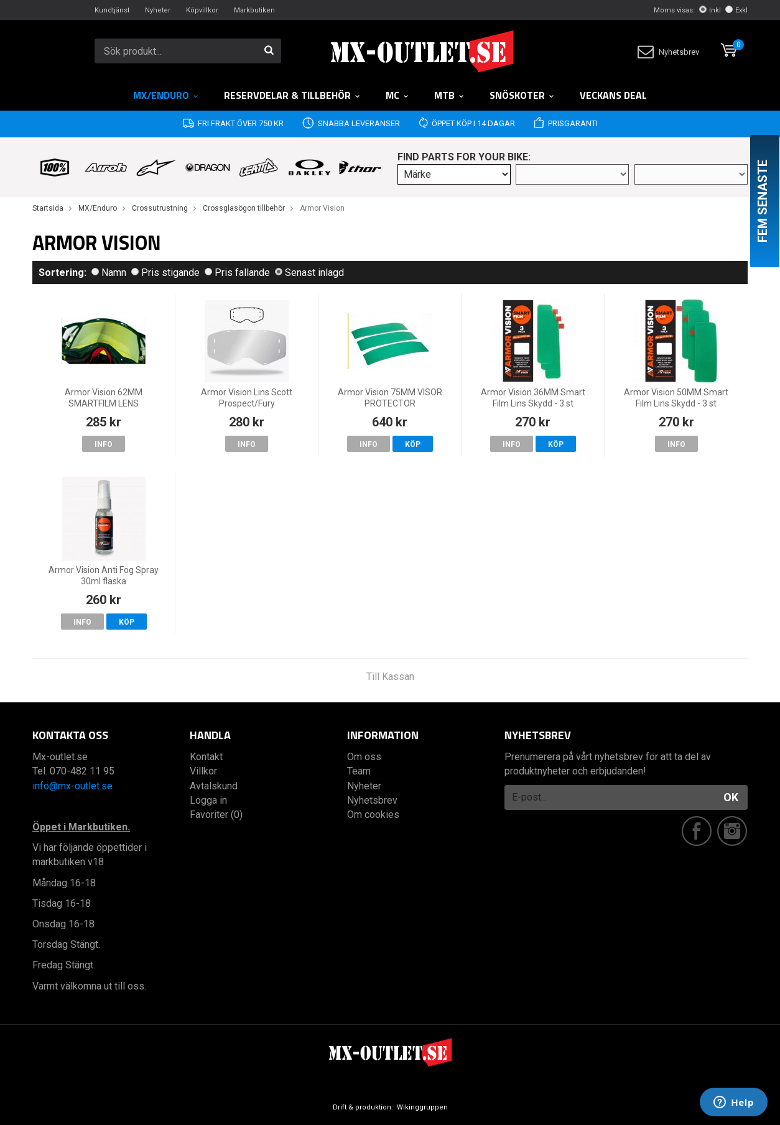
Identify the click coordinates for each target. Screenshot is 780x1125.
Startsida (47, 208)
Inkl (710, 10)
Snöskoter (522, 95)
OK (730, 797)
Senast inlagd (309, 272)
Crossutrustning (160, 208)
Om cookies (373, 814)
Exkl (736, 10)
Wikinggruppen (422, 1107)
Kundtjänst (112, 10)
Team (359, 771)
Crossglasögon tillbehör (244, 208)
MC (397, 95)
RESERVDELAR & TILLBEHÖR (292, 95)
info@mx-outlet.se (72, 786)
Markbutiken (254, 10)
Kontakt (206, 757)
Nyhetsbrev (668, 52)
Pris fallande (237, 272)
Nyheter (157, 10)
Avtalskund (214, 786)
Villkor (203, 771)
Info (104, 444)
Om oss (364, 757)
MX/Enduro (166, 95)
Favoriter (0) (216, 814)
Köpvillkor (202, 10)
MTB (449, 95)
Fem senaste (762, 201)
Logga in (208, 800)
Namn (108, 272)
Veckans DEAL (613, 95)
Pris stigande (165, 272)
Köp (412, 444)
